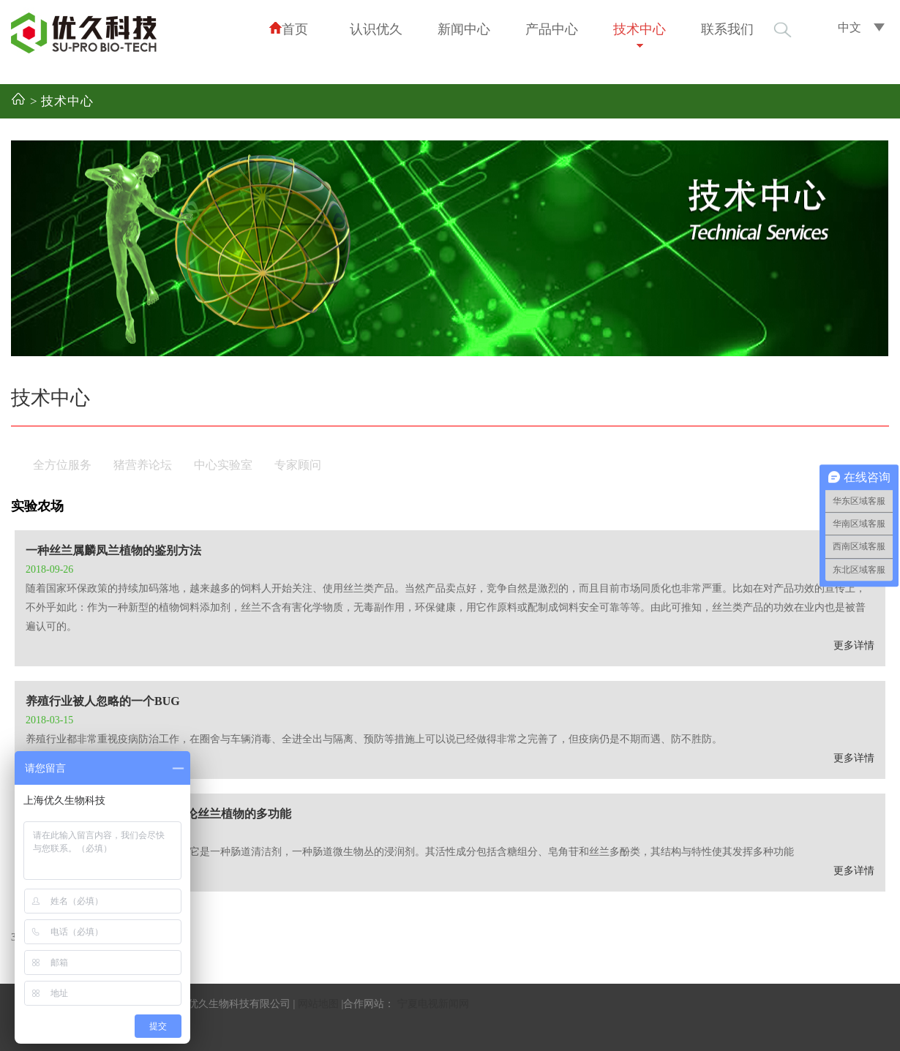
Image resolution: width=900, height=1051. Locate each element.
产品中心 (551, 29)
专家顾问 (297, 465)
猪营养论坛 (142, 465)
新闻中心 (464, 29)
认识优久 (376, 29)
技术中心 (639, 29)
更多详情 (853, 645)
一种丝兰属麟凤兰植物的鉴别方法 (113, 550)
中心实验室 (223, 465)
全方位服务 (62, 465)
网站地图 (318, 1003)
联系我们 (727, 29)
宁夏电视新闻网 (433, 1003)
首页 (288, 29)
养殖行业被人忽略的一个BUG (103, 701)
